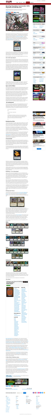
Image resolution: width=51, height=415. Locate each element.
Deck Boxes (34, 80)
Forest (15, 318)
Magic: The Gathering (8, 400)
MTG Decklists (17, 405)
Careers (27, 398)
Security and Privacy (38, 404)
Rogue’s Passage (25, 349)
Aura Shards (23, 298)
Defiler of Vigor (16, 298)
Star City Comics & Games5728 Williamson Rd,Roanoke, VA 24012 (29, 401)
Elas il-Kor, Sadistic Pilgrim (17, 300)
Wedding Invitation (24, 312)
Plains (15, 319)
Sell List (20, 2)
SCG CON (24, 2)
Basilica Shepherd (16, 310)
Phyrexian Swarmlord (16, 291)
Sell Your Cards (35, 27)
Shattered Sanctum (16, 334)
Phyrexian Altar (23, 297)
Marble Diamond (23, 294)
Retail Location (28, 399)
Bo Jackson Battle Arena (37, 57)
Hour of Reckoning (24, 300)
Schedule (17, 398)
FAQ (16, 399)
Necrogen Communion (24, 322)
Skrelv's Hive (23, 315)
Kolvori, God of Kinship (17, 294)
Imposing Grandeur (8, 134)
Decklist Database (18, 375)
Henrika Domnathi (16, 295)
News (16, 401)
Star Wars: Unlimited (37, 67)
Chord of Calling (23, 299)
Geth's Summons (23, 319)
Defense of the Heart (24, 296)
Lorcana (34, 36)
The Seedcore (16, 335)
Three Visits (23, 292)
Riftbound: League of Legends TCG (37, 47)
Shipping (37, 400)
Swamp (15, 320)
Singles (7, 401)
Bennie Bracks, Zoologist (17, 296)
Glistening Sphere (24, 318)
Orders (37, 398)
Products (37, 401)
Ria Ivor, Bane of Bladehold (23, 192)
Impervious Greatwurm (17, 293)
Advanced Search (8, 399)
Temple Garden (16, 322)
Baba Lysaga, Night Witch (17, 297)
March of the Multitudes (24, 309)
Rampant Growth (23, 289)
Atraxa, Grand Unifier (19, 214)
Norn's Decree (23, 320)
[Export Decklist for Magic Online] (23, 281)
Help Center (38, 396)
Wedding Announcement (24, 313)
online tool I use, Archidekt (19, 36)
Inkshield (23, 311)
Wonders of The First (37, 62)
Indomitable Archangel (16, 290)
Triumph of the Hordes (21, 359)
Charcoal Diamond (24, 295)
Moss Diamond (23, 293)
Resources (17, 404)
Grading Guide (37, 403)
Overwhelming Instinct (24, 291)
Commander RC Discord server (21, 368)
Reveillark (15, 288)
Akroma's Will (23, 310)
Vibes (34, 42)
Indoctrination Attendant (17, 311)
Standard (18, 408)
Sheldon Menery (8, 11)
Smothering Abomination (17, 292)
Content (27, 2)
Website (27, 403)
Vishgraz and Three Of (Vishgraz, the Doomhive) (15, 282)
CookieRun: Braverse (37, 72)
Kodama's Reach (23, 290)
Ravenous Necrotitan (16, 309)
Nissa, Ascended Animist (17, 315)
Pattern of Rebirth (24, 288)
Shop (17, 2)
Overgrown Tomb (16, 321)
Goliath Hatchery (23, 316)
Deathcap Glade (16, 333)
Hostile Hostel (16, 332)
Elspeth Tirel (15, 314)
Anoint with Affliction (24, 321)
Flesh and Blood (36, 30)
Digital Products (41, 81)
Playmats (34, 81)
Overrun (23, 343)
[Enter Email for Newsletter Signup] (20, 393)
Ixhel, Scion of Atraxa (19, 193)
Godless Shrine (16, 323)
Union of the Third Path (24, 314)
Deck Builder (41, 27)
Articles (16, 402)
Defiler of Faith (16, 299)
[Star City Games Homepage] (10, 1)
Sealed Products (41, 32)
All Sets (34, 32)
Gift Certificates (41, 80)
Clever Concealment (24, 317)
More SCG (27, 396)
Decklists (31, 2)
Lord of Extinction (16, 289)
